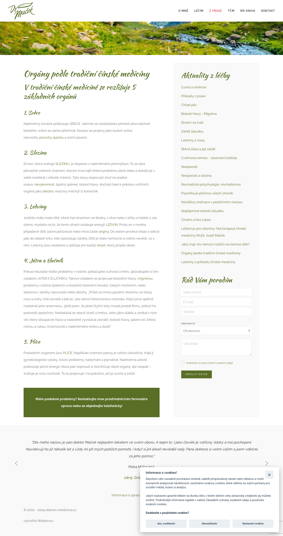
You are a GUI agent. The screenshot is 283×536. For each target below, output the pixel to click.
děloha (47, 191)
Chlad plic (189, 105)
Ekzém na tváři (192, 122)
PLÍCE (67, 353)
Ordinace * (189, 323)
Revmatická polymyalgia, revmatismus (211, 184)
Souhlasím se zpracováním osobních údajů (209, 363)
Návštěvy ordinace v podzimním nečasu (212, 202)
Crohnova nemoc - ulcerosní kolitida (209, 158)
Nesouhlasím (209, 523)
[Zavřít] (269, 475)
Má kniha (247, 10)
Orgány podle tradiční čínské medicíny (211, 253)
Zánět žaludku (192, 131)
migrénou (145, 278)
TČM (231, 10)
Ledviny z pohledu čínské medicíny (208, 262)
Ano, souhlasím (166, 523)
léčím (198, 10)
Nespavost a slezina (196, 175)
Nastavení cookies (253, 523)
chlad (101, 245)
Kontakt (268, 10)
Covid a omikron (193, 87)
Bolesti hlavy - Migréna (199, 114)
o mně (183, 10)
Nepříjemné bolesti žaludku (202, 211)
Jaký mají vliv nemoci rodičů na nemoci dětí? (215, 244)
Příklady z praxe (193, 96)
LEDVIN (112, 225)
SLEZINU (62, 164)
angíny (104, 231)
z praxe (215, 10)
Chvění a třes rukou (196, 220)
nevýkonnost (44, 184)
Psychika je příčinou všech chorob (207, 193)
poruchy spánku (51, 137)
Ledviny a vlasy (193, 140)
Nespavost (189, 167)
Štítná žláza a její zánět (198, 149)
